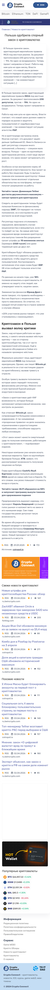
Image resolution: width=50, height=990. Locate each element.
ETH (10, 887)
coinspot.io (18, 549)
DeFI (35, 14)
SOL (10, 892)
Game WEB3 (9, 944)
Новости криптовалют (23, 29)
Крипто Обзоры (11, 948)
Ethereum (17, 14)
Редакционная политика (16, 923)
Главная (6, 29)
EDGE (10, 882)
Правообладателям (13, 934)
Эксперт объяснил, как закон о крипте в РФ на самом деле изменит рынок (25, 765)
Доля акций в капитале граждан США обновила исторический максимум (22, 661)
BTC (10, 877)
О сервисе (9, 959)
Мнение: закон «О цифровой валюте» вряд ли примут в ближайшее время (20, 746)
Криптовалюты (11, 955)
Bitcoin (6, 14)
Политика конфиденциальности (20, 927)
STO (10, 898)
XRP (10, 903)
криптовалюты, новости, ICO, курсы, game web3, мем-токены (23, 978)
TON (28, 14)
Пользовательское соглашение (19, 930)
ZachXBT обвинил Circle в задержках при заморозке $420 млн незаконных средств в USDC (25, 610)
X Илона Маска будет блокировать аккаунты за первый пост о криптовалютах (24, 688)
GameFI (44, 14)
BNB (10, 908)
